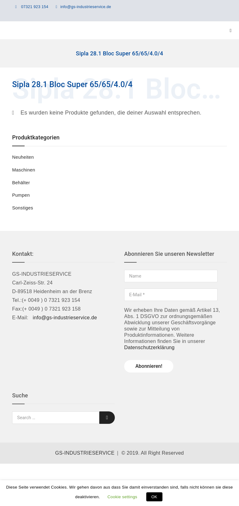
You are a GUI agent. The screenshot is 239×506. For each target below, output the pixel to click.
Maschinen (23, 169)
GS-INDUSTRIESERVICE (85, 453)
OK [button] (154, 496)
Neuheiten (23, 157)
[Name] (171, 276)
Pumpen (21, 195)
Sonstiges (22, 207)
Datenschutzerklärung (149, 347)
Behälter (21, 182)
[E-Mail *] (171, 294)
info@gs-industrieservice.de (85, 7)
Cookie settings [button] (122, 496)
